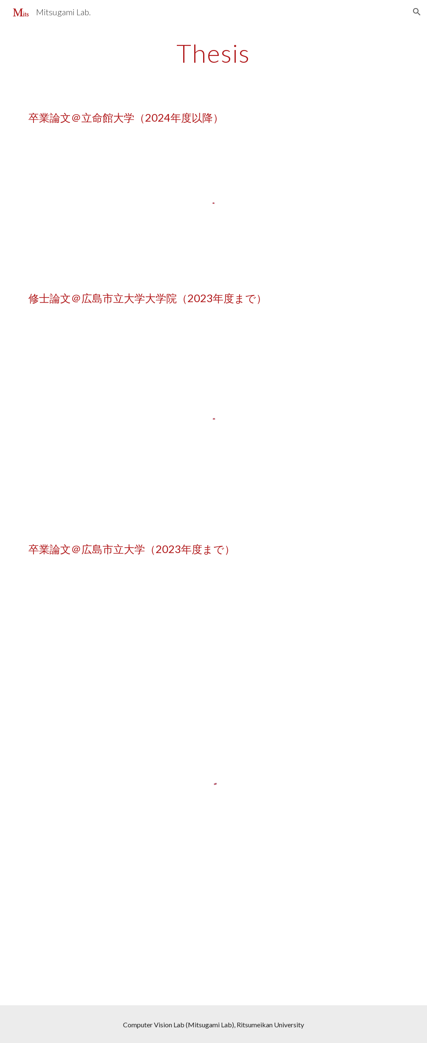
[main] (213, 53)
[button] (417, 12)
